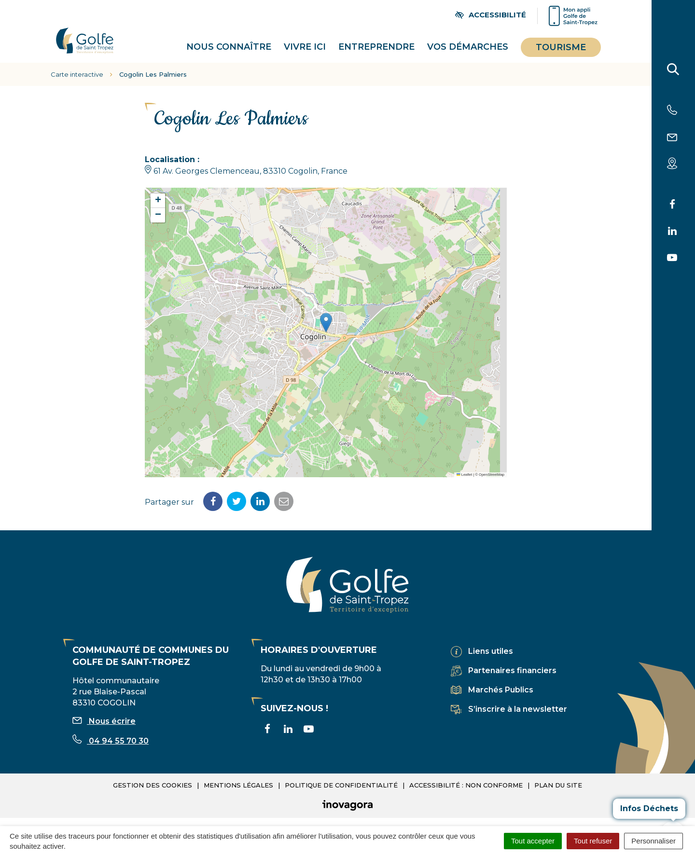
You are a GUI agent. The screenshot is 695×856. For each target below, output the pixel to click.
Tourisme (561, 46)
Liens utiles (490, 649)
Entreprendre (376, 46)
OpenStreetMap (491, 472)
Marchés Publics (500, 688)
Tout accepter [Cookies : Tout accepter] (533, 841)
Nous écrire (104, 719)
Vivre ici (305, 46)
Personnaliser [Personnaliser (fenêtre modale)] (653, 841)
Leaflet (464, 472)
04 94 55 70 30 (110, 739)
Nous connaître (228, 46)
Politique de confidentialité (341, 783)
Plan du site (558, 783)
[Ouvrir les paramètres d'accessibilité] (490, 15)
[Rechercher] (673, 71)
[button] (326, 321)
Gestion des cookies (152, 783)
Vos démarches (467, 46)
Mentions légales (238, 783)
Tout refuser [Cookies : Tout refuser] (593, 841)
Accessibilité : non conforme (466, 783)
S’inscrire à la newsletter (517, 707)
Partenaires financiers (512, 669)
